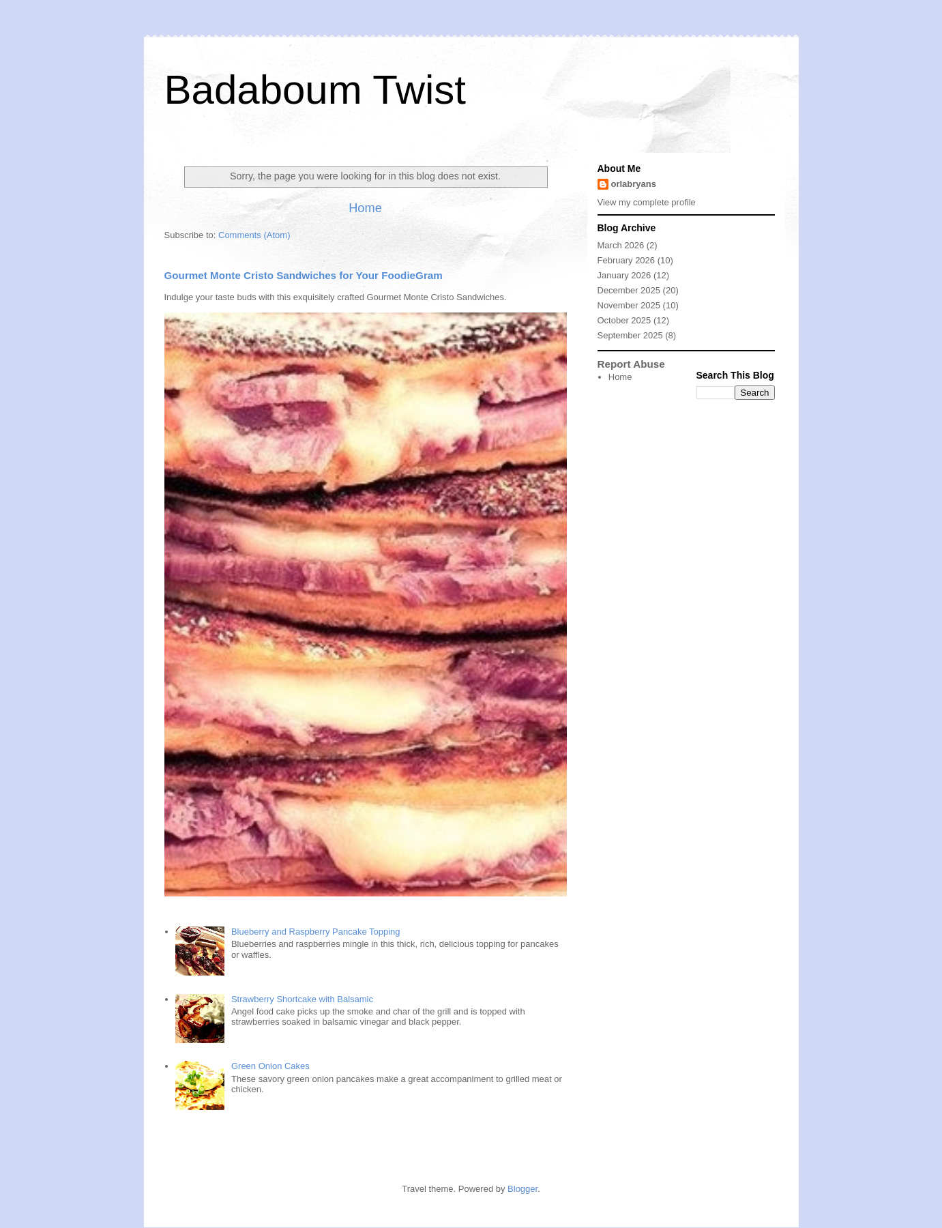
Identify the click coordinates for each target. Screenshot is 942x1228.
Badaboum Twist (315, 90)
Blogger (522, 1189)
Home (365, 208)
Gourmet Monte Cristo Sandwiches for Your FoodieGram (303, 275)
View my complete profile (647, 202)
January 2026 (624, 275)
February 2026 (627, 260)
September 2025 (630, 335)
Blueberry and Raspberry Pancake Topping (315, 931)
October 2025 (624, 320)
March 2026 (621, 245)
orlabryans (633, 184)
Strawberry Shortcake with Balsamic (302, 999)
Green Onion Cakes (270, 1066)
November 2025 (629, 305)
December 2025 (629, 290)
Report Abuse (631, 364)
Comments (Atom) (254, 235)
